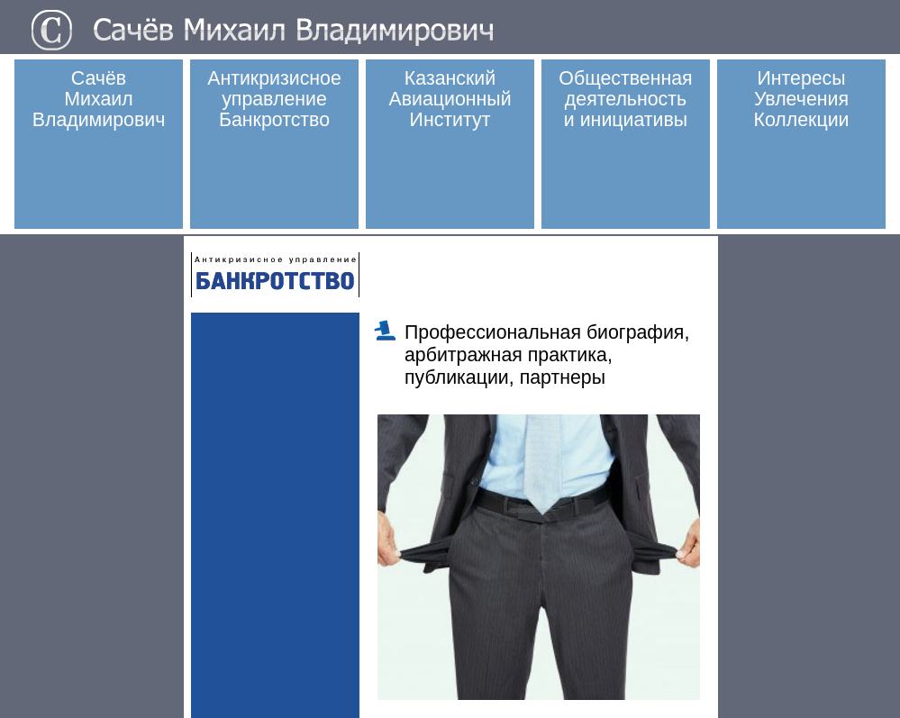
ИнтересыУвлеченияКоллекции (802, 99)
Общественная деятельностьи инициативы (625, 99)
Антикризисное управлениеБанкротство (274, 99)
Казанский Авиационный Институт (449, 99)
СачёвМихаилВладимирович (99, 99)
